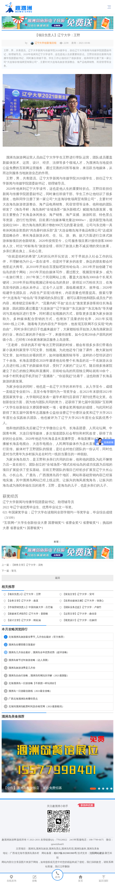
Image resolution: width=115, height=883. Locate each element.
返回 (57, 577)
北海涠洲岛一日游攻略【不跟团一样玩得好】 (30, 683)
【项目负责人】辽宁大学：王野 (24, 594)
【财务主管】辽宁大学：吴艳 (27, 564)
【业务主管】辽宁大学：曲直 (22, 600)
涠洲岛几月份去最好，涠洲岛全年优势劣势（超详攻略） (36, 652)
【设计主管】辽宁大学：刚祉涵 (24, 620)
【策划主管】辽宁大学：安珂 (78, 594)
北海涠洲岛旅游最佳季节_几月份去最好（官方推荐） (35, 637)
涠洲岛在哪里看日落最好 (19, 644)
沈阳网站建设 (97, 853)
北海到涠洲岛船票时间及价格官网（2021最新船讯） (34, 706)
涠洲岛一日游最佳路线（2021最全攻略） (28, 691)
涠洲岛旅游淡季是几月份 (19, 668)
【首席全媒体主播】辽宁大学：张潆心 (83, 600)
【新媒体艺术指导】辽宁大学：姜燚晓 (27, 613)
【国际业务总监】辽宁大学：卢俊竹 (82, 607)
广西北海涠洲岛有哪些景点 (21, 699)
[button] (93, 789)
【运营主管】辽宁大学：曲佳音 (80, 613)
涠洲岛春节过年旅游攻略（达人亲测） (27, 660)
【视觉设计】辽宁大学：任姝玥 (80, 620)
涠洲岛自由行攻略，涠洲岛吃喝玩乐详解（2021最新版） (36, 675)
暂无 (13, 570)
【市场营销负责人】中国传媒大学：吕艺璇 (30, 607)
